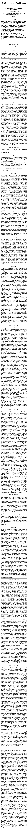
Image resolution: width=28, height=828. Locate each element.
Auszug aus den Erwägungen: (13, 168)
